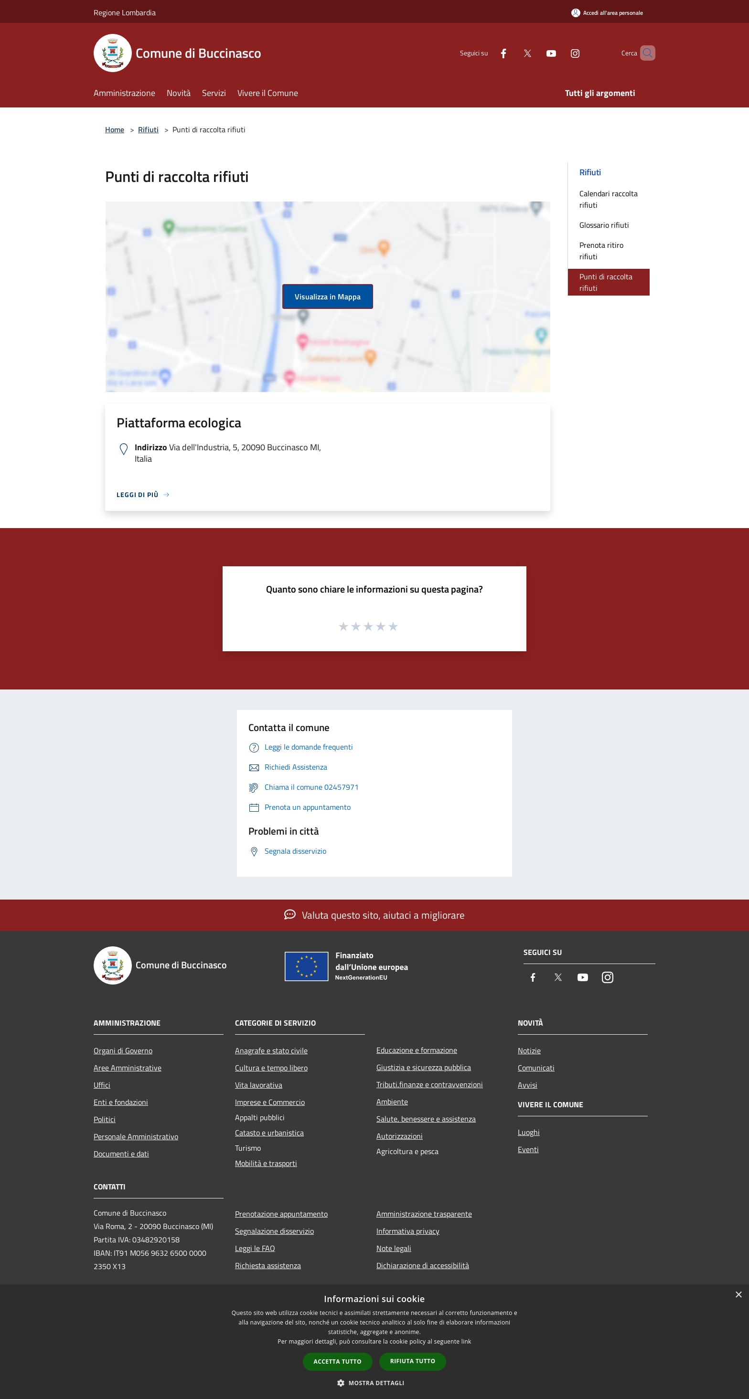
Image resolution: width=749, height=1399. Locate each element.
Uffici (102, 1085)
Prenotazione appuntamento (281, 1213)
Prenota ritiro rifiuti (601, 250)
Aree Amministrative (127, 1067)
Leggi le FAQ (255, 1248)
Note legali (393, 1248)
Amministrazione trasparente (424, 1213)
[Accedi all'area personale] (607, 12)
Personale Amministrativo (136, 1136)
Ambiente (392, 1101)
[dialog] (374, 1342)
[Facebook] (487, 52)
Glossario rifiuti (604, 225)
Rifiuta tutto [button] (413, 1361)
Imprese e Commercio (270, 1102)
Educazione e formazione (416, 1050)
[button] (374, 1383)
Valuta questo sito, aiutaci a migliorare (374, 914)
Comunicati (536, 1067)
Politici (105, 1119)
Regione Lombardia (125, 12)
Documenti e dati (121, 1153)
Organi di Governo (123, 1050)
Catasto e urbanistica (269, 1132)
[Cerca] (643, 53)
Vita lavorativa (258, 1085)
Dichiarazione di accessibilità (422, 1265)
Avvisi (527, 1085)
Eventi (528, 1149)
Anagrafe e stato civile (271, 1050)
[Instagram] (558, 52)
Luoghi (529, 1132)
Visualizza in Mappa (328, 296)
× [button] (738, 1295)
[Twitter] (511, 52)
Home (114, 129)
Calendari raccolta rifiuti (608, 199)
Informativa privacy (407, 1231)
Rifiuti (148, 129)
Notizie (529, 1050)
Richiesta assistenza (268, 1265)
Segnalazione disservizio (274, 1231)
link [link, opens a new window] (466, 1341)
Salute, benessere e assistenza (426, 1118)
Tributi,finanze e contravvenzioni (429, 1084)
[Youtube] (535, 52)
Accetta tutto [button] (338, 1361)
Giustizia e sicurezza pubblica (423, 1067)
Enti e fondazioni (121, 1102)
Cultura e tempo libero (271, 1067)
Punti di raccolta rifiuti (605, 282)
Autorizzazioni (399, 1136)
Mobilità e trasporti (266, 1163)
